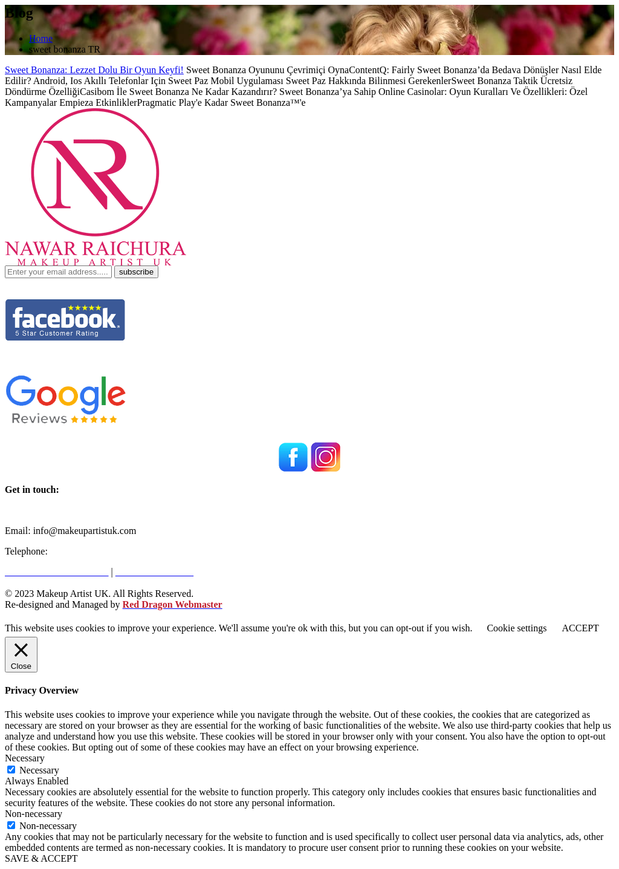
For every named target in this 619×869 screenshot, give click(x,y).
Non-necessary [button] (33, 814)
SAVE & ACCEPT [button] (41, 858)
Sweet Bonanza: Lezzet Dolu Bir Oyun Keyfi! (94, 70)
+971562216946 (82, 551)
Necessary (39, 770)
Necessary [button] (25, 758)
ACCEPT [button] (580, 628)
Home (41, 38)
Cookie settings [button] (516, 628)
